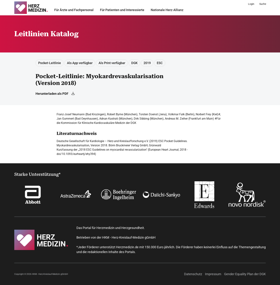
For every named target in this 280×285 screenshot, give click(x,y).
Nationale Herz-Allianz (167, 10)
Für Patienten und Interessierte (122, 10)
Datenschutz (193, 274)
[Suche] (263, 3)
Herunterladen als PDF (55, 93)
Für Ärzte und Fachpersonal (74, 10)
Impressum (213, 274)
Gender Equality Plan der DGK (245, 274)
